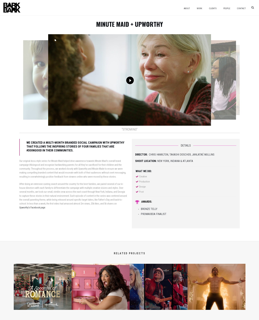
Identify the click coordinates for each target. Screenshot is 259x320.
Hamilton (162, 154)
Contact (241, 8)
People (226, 8)
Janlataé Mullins (203, 154)
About (187, 8)
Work (199, 8)
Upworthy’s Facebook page (32, 207)
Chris (152, 154)
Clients (213, 8)
